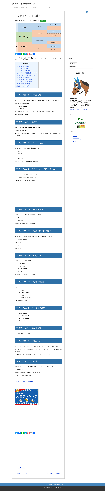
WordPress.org (76, 142)
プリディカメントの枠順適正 (23, 77)
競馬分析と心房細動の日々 (26, 3)
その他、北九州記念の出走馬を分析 (24, 382)
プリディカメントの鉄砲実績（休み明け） (26, 76)
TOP (20, 8)
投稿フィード (76, 138)
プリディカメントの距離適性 (23, 66)
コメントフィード (77, 140)
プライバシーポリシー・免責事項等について (53, 484)
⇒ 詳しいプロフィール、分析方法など (79, 110)
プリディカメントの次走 (22, 87)
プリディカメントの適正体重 (23, 83)
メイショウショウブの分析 (53, 474)
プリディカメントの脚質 (22, 68)
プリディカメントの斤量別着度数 (24, 81)
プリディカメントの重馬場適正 (23, 74)
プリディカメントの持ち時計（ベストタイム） (27, 72)
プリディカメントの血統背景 (23, 85)
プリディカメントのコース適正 (23, 70)
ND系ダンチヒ (21, 468)
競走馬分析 (43, 20)
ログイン (75, 136)
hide (29, 64)
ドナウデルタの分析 (22, 474)
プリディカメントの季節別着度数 (24, 79)
